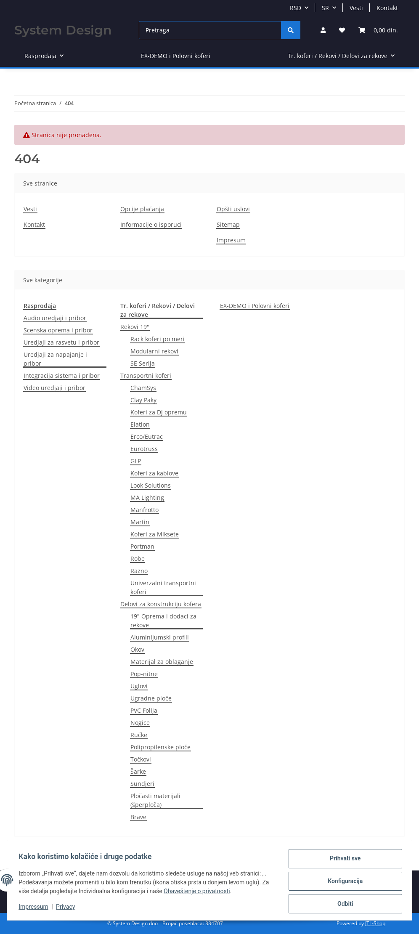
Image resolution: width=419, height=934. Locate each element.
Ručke (138, 735)
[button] (323, 30)
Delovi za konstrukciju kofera (160, 604)
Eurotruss (144, 449)
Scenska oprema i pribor (58, 330)
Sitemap (228, 224)
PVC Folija (143, 710)
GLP (135, 461)
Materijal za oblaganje (161, 662)
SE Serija (142, 363)
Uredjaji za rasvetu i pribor (61, 342)
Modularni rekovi (154, 351)
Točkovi (140, 759)
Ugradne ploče (151, 698)
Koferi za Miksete (154, 534)
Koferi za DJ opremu (158, 412)
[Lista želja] (342, 30)
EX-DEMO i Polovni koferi (254, 306)
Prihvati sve (343, 860)
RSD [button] (295, 8)
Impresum (231, 240)
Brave (138, 817)
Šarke (138, 771)
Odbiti (343, 904)
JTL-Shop (375, 923)
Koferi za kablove (154, 473)
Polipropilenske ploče (160, 747)
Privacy (67, 908)
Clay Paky (143, 400)
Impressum (35, 908)
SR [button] (325, 8)
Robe (137, 559)
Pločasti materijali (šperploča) (155, 800)
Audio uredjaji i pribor (55, 318)
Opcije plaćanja (142, 209)
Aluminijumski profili (159, 637)
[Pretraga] (210, 30)
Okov (137, 649)
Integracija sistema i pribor (62, 375)
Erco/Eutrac (146, 436)
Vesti (356, 8)
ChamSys (143, 388)
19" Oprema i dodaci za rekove (163, 620)
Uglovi (139, 686)
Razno (139, 571)
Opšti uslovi (233, 209)
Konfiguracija (343, 882)
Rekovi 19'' (134, 327)
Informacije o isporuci (151, 224)
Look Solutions (150, 485)
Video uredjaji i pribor (54, 388)
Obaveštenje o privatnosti (199, 892)
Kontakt (387, 8)
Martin (139, 522)
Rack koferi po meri (157, 339)
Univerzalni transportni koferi (163, 587)
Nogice (140, 723)
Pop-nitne (144, 674)
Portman (142, 546)
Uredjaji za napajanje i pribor (55, 358)
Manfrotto (144, 510)
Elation (140, 424)
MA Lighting (147, 497)
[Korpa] (378, 30)
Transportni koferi (145, 375)
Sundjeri (142, 784)
